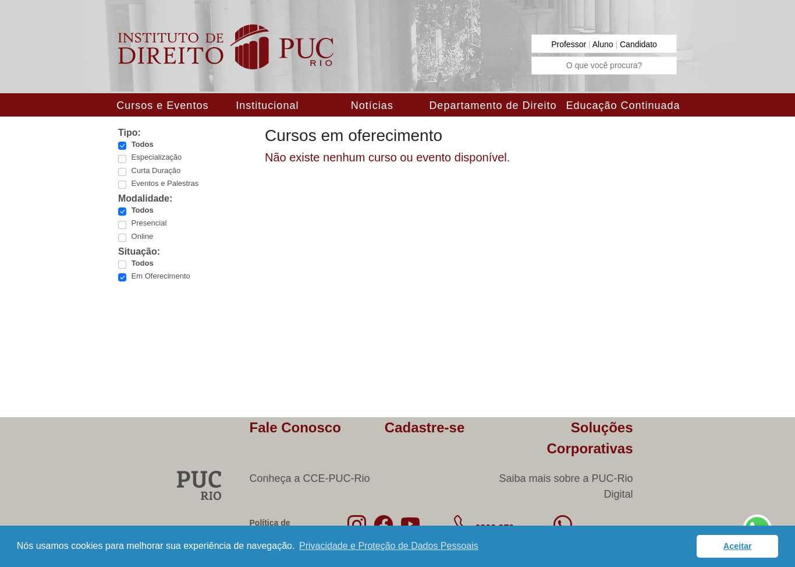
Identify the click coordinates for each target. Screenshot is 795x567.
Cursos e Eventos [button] (162, 105)
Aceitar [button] (737, 546)
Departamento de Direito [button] (492, 105)
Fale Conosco (295, 427)
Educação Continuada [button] (623, 105)
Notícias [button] (372, 105)
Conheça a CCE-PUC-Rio (310, 478)
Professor (569, 44)
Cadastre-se (424, 427)
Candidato (638, 44)
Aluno (604, 44)
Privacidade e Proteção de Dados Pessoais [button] (388, 546)
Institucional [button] (267, 105)
